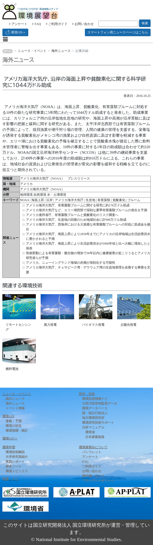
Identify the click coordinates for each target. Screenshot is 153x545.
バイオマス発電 (93, 324)
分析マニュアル (93, 427)
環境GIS (8, 416)
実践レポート (15, 461)
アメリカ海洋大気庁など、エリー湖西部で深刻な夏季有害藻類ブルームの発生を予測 (86, 210)
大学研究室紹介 (17, 456)
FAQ (36, 24)
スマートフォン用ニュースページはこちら (117, 32)
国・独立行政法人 (95, 413)
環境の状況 (14, 425)
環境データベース (95, 408)
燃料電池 (12, 369)
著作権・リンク (93, 476)
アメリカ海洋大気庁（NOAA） (42, 189)
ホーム (7, 51)
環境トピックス (17, 471)
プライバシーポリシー (98, 480)
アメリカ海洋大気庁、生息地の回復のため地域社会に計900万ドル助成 (76, 219)
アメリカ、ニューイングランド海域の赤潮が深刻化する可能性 (70, 262)
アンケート (18, 24)
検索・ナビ (10, 479)
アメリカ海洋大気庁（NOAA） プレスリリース (55, 178)
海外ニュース (61, 51)
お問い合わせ (83, 24)
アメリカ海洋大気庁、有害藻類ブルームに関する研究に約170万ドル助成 (77, 205)
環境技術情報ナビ (95, 398)
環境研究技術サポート (98, 422)
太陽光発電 (128, 324)
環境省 (90, 432)
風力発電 (50, 324)
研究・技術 (87, 394)
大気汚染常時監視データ (99, 403)
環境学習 (8, 447)
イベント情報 (15, 408)
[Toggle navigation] (5, 39)
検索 (145, 23)
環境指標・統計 (17, 430)
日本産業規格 (94, 437)
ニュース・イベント (32, 51)
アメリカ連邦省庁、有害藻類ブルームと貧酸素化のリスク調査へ (72, 215)
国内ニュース (15, 398)
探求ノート (14, 466)
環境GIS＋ (15, 32)
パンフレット (91, 452)
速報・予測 (14, 421)
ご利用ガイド (56, 24)
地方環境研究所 (93, 417)
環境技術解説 (15, 452)
